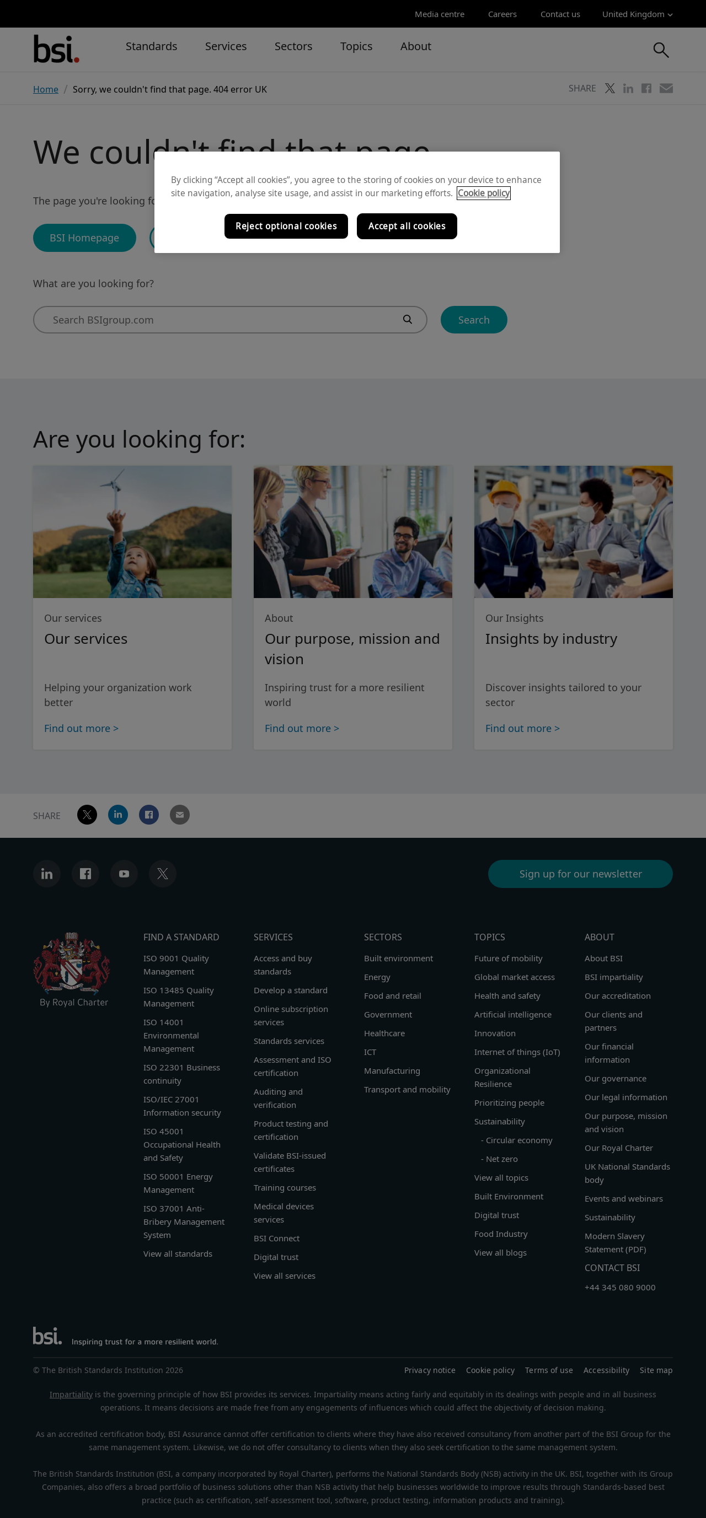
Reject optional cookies (286, 226)
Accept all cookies (407, 226)
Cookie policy (484, 193)
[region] (357, 202)
